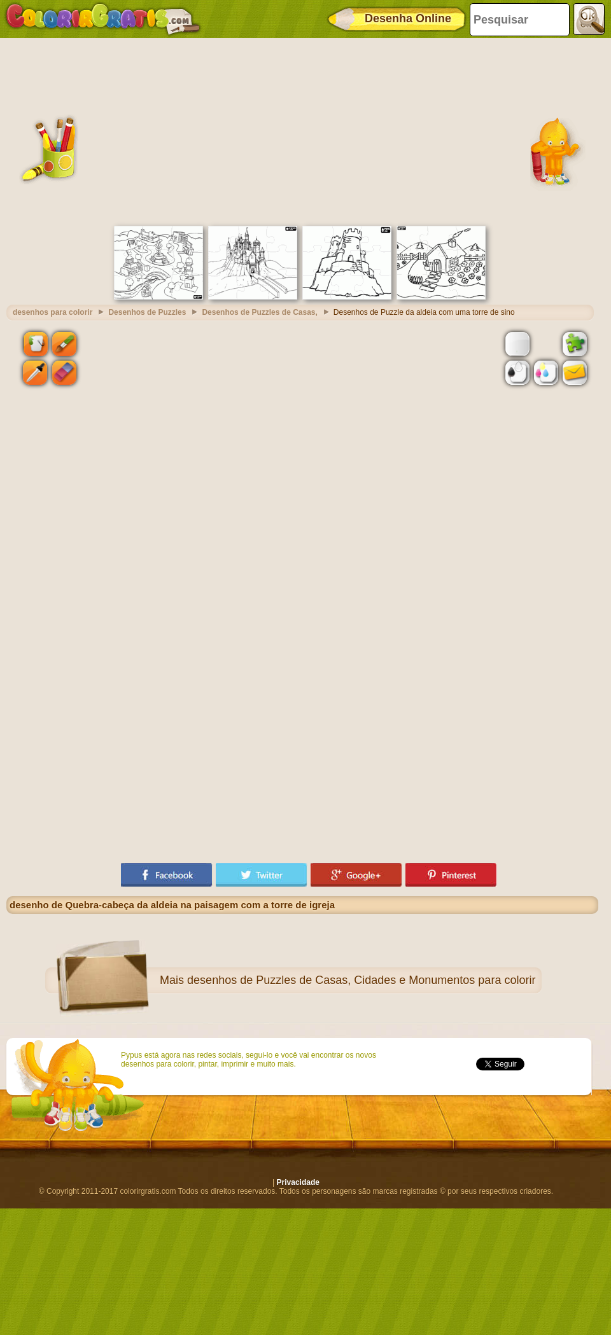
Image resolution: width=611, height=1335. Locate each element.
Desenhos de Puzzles (147, 312)
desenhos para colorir (52, 312)
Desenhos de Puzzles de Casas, (259, 312)
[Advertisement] (302, 130)
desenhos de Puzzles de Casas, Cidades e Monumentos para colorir (361, 980)
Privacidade (298, 1182)
